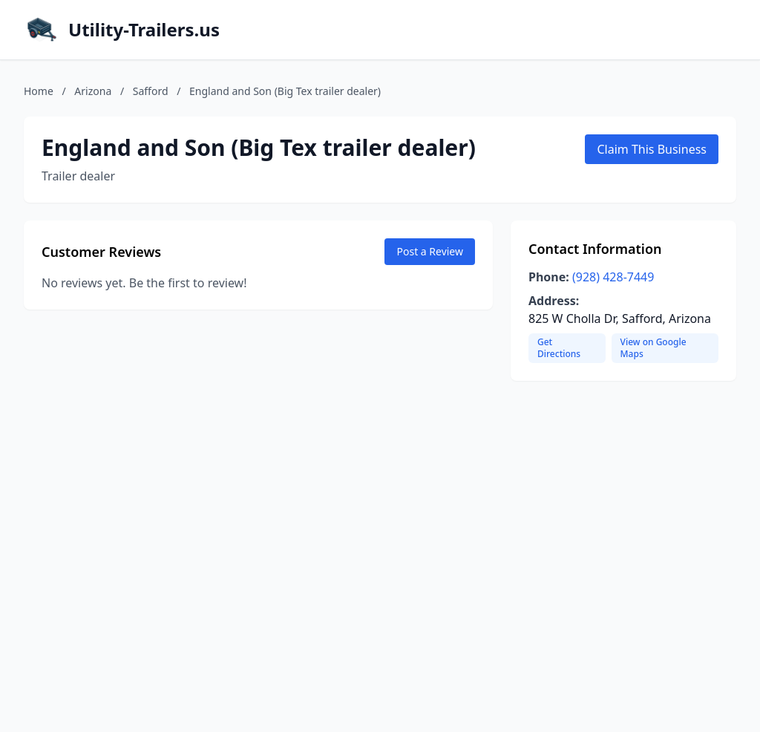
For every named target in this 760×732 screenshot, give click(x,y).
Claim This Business (652, 149)
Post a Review (429, 251)
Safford (150, 91)
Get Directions (558, 348)
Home (38, 91)
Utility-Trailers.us (144, 30)
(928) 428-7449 (613, 277)
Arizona (92, 91)
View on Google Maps (653, 348)
